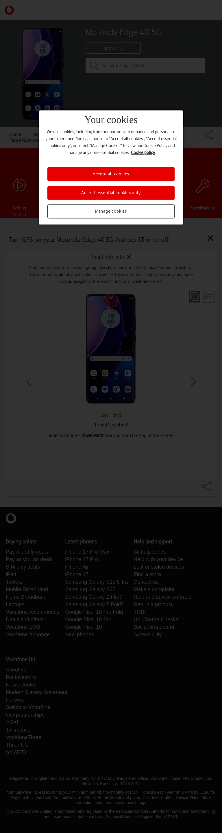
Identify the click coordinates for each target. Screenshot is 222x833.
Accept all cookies (111, 174)
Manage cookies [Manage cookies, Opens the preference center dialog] (111, 211)
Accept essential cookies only (110, 192)
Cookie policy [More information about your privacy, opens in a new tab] (143, 152)
